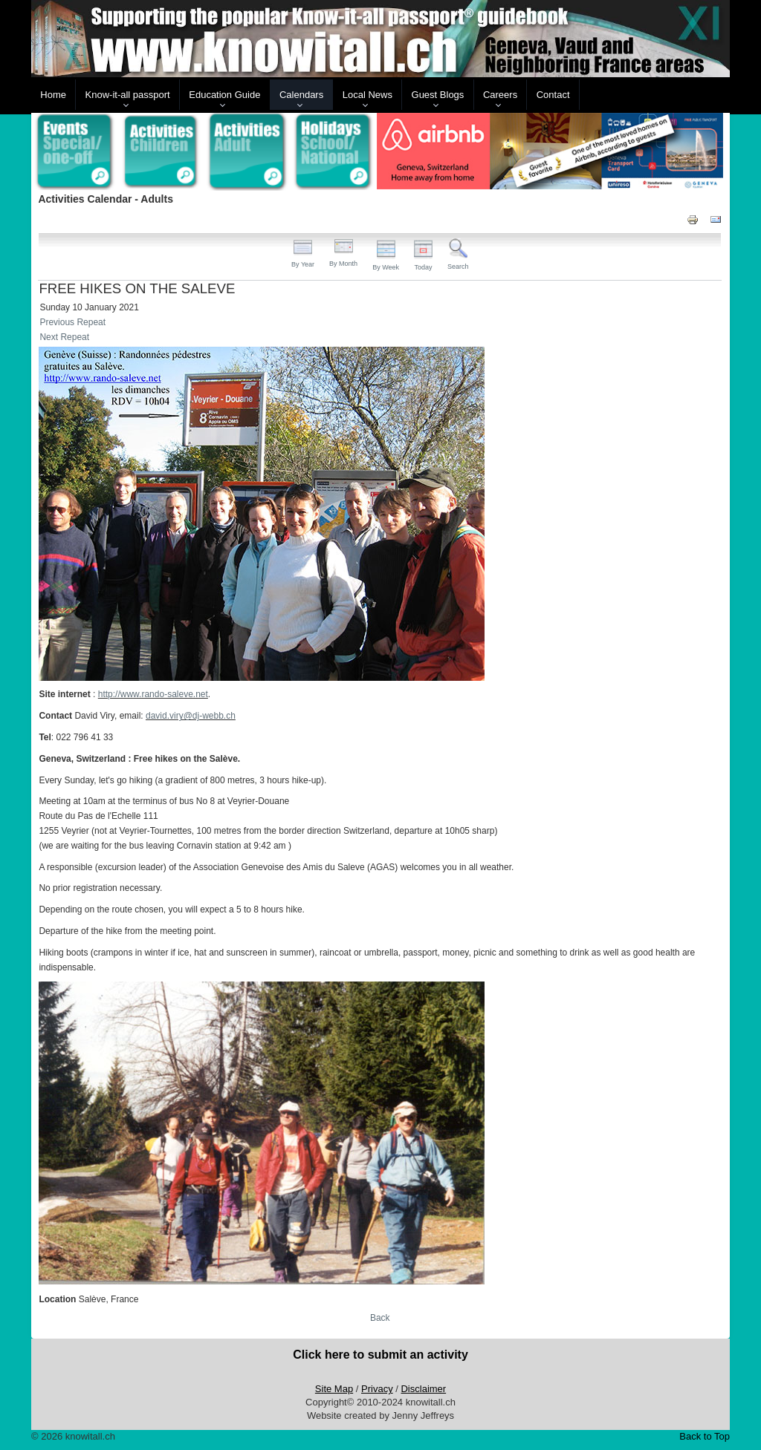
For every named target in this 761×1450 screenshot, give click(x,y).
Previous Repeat (72, 322)
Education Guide (224, 94)
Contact (553, 94)
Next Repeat (64, 337)
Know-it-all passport (127, 94)
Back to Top (704, 1436)
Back (380, 1318)
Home (53, 94)
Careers (500, 94)
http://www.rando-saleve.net (153, 694)
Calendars (301, 94)
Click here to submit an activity (380, 1354)
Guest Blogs (438, 94)
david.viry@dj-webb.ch (191, 716)
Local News (367, 94)
